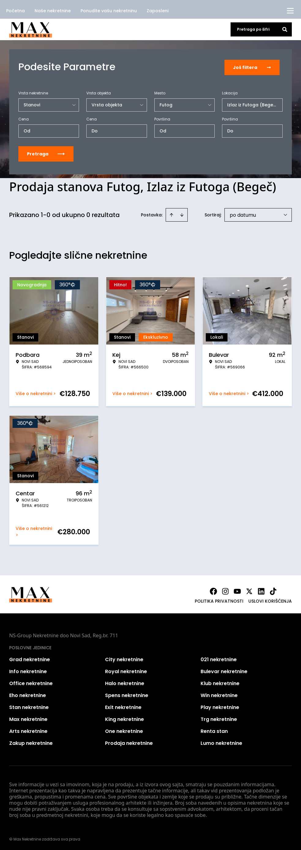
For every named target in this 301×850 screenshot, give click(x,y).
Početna (15, 11)
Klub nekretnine (220, 682)
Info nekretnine (28, 670)
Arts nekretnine (28, 730)
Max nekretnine (28, 718)
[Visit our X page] (249, 590)
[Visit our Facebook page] (213, 590)
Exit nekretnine (123, 706)
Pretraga (46, 153)
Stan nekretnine (29, 706)
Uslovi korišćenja (270, 600)
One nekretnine (124, 730)
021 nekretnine (219, 658)
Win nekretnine (219, 694)
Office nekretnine (31, 682)
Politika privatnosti (219, 600)
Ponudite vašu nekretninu (109, 11)
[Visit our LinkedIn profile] (261, 590)
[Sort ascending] (171, 213)
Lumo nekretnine (221, 741)
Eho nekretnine (27, 694)
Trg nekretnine (219, 718)
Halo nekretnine (124, 682)
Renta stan (214, 730)
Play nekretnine (220, 706)
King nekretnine (124, 718)
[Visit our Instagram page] (225, 590)
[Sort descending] (181, 213)
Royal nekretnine (126, 670)
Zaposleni (157, 11)
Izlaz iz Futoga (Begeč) (252, 104)
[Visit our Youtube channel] (237, 590)
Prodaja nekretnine (129, 741)
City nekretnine (124, 658)
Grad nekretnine (29, 658)
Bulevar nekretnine (224, 670)
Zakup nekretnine (31, 741)
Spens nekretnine (126, 694)
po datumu (243, 213)
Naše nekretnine (53, 11)
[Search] (285, 29)
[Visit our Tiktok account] (273, 590)
